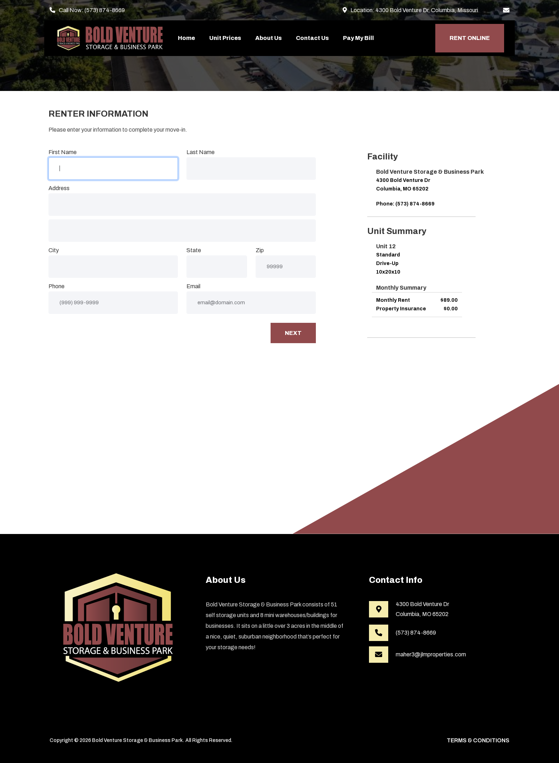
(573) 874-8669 (104, 10)
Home (186, 38)
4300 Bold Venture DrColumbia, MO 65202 (422, 609)
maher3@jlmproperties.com (431, 654)
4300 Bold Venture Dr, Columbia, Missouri (426, 10)
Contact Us (312, 38)
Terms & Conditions (478, 740)
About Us (268, 38)
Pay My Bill (358, 38)
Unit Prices (225, 38)
